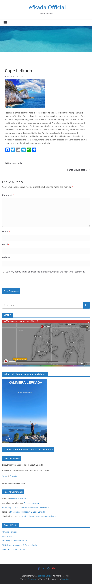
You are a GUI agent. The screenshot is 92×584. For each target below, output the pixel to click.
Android (13, 476)
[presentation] (20, 282)
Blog (7, 64)
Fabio (21, 76)
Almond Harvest (9, 532)
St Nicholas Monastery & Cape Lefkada (32, 507)
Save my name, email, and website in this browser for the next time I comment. (45, 271)
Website (6, 257)
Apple (4, 476)
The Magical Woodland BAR (14, 540)
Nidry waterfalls (12, 163)
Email (5, 244)
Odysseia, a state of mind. (13, 549)
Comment (8, 195)
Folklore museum (18, 498)
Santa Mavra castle (78, 169)
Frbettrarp (6, 507)
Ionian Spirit (7, 536)
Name (6, 231)
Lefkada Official (46, 7)
